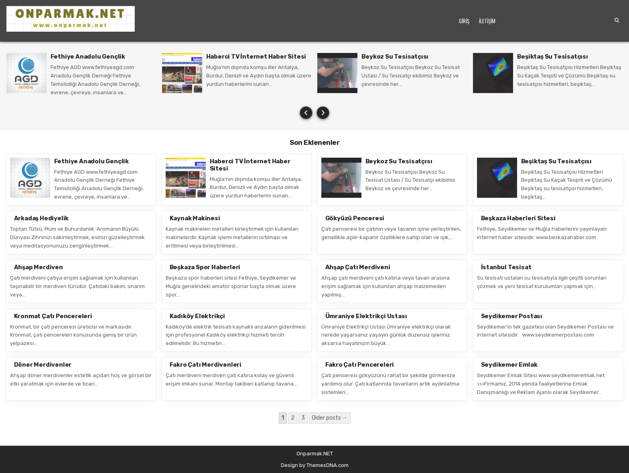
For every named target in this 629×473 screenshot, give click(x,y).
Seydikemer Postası (511, 316)
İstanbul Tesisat (506, 267)
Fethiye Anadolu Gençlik (88, 56)
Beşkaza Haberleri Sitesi (518, 218)
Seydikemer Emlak (509, 364)
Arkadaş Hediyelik (41, 218)
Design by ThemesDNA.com (315, 465)
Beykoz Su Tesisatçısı (394, 56)
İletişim (487, 21)
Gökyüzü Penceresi (355, 218)
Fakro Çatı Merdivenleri (205, 364)
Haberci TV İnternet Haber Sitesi (256, 56)
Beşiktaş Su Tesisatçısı (552, 56)
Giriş (464, 21)
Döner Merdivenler (43, 364)
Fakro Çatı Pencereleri (359, 364)
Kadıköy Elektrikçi (197, 316)
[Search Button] (617, 20)
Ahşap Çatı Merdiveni (357, 267)
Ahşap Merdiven (38, 267)
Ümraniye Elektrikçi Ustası (366, 316)
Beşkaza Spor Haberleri (205, 267)
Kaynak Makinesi (195, 218)
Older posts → (330, 417)
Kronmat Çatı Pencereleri (53, 316)
